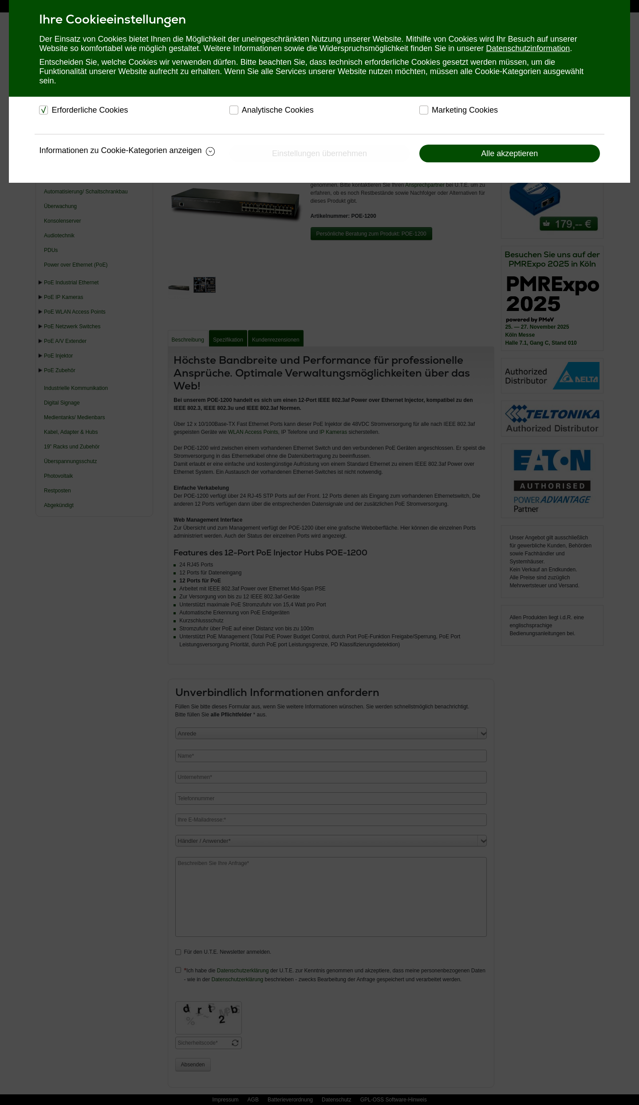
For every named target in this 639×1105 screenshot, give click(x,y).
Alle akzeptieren (509, 153)
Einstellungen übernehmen (319, 153)
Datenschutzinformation (528, 48)
